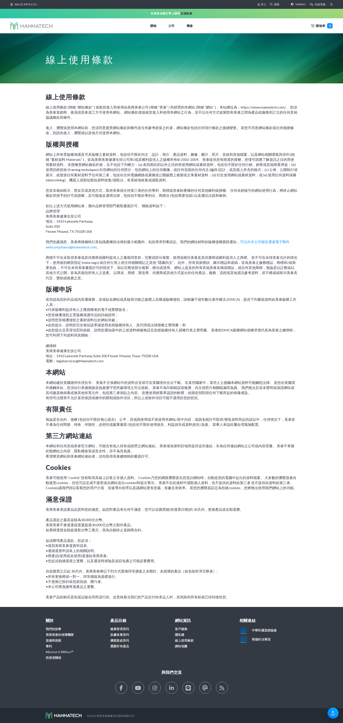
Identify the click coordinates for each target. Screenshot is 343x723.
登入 (262, 4)
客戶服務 (181, 629)
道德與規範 (53, 640)
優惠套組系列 (119, 640)
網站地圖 (181, 646)
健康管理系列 (119, 629)
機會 (190, 26)
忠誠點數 (186, 13)
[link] (333, 713)
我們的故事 (53, 629)
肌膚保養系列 (119, 635)
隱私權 (179, 635)
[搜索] (280, 4)
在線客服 (318, 4)
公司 (171, 26)
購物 (153, 26)
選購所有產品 (119, 646)
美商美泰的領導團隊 (60, 635)
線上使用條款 (184, 640)
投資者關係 (53, 657)
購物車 (322, 26)
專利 (49, 646)
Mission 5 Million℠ (60, 652)
